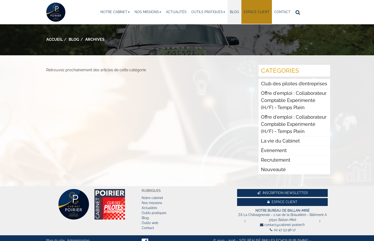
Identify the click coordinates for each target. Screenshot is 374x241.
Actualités (176, 12)
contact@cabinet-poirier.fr (284, 225)
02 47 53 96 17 (285, 230)
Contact (282, 12)
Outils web (150, 223)
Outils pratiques (208, 12)
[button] (244, 219)
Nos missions (148, 12)
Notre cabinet (115, 12)
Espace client (257, 12)
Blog (234, 12)
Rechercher (299, 12)
